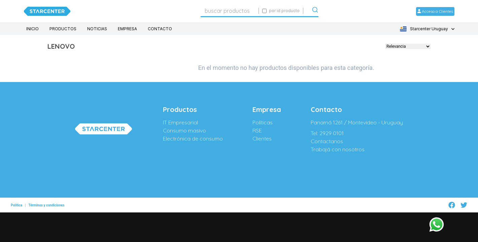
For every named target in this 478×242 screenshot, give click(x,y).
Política (16, 202)
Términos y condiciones (46, 202)
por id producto (284, 10)
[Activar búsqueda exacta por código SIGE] (264, 11)
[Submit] (315, 11)
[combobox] (230, 10)
